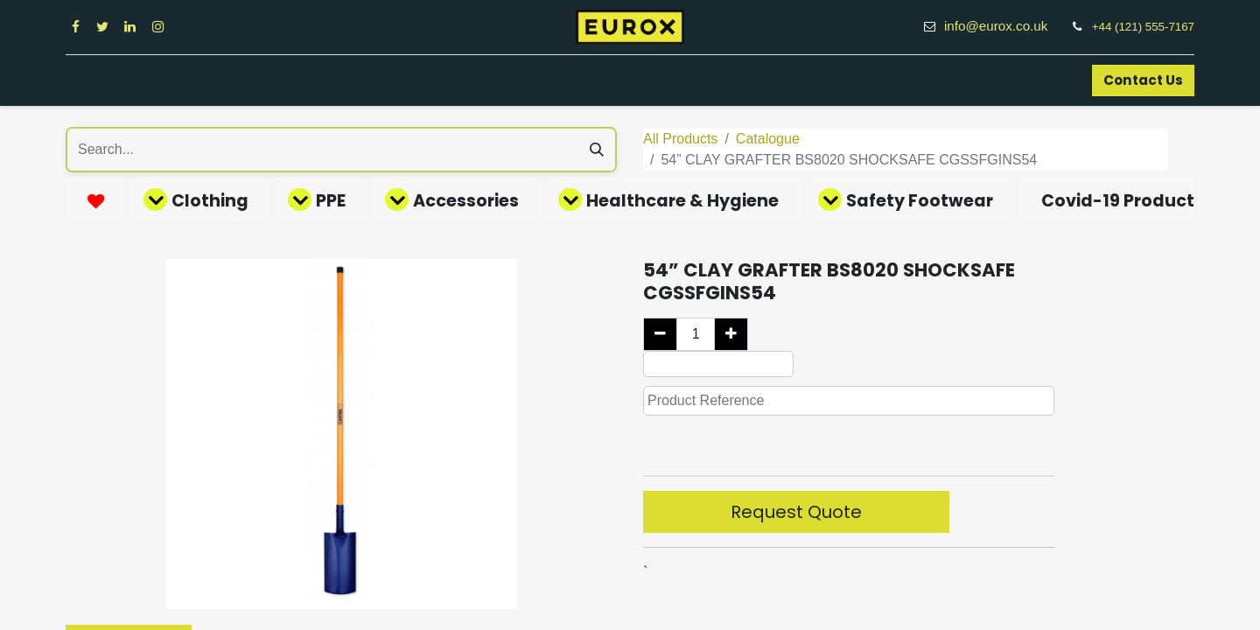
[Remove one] (660, 334)
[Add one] (731, 334)
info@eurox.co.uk (1005, 25)
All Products (680, 138)
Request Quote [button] (796, 512)
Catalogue (768, 138)
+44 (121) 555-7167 (1143, 26)
